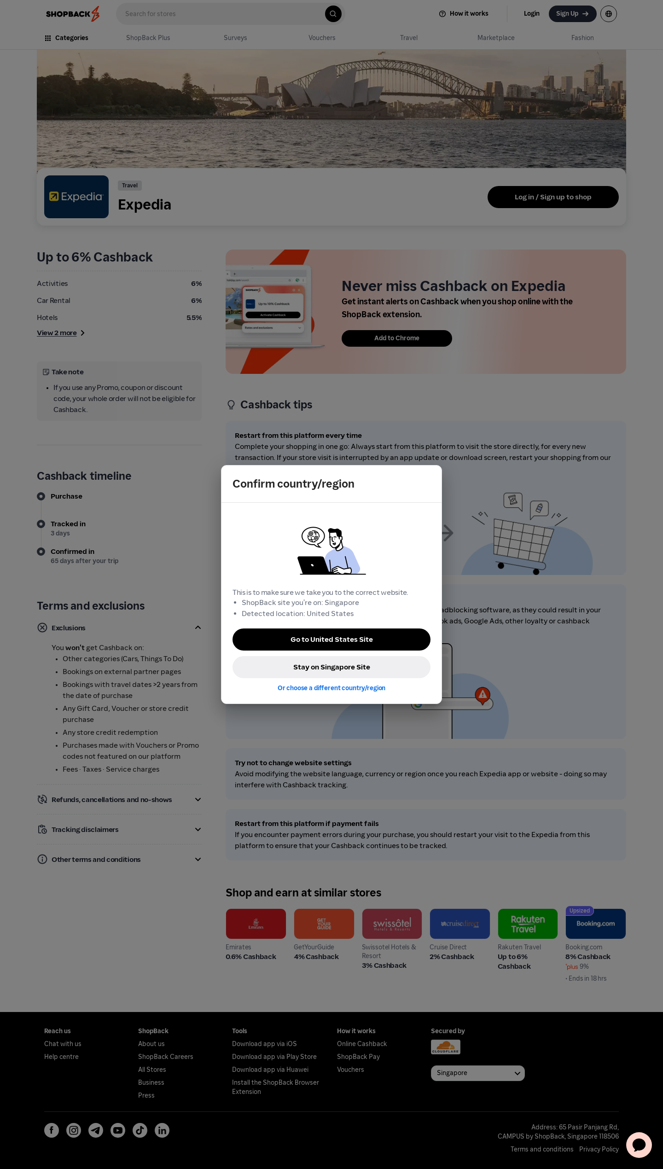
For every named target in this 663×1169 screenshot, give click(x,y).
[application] (639, 1145)
